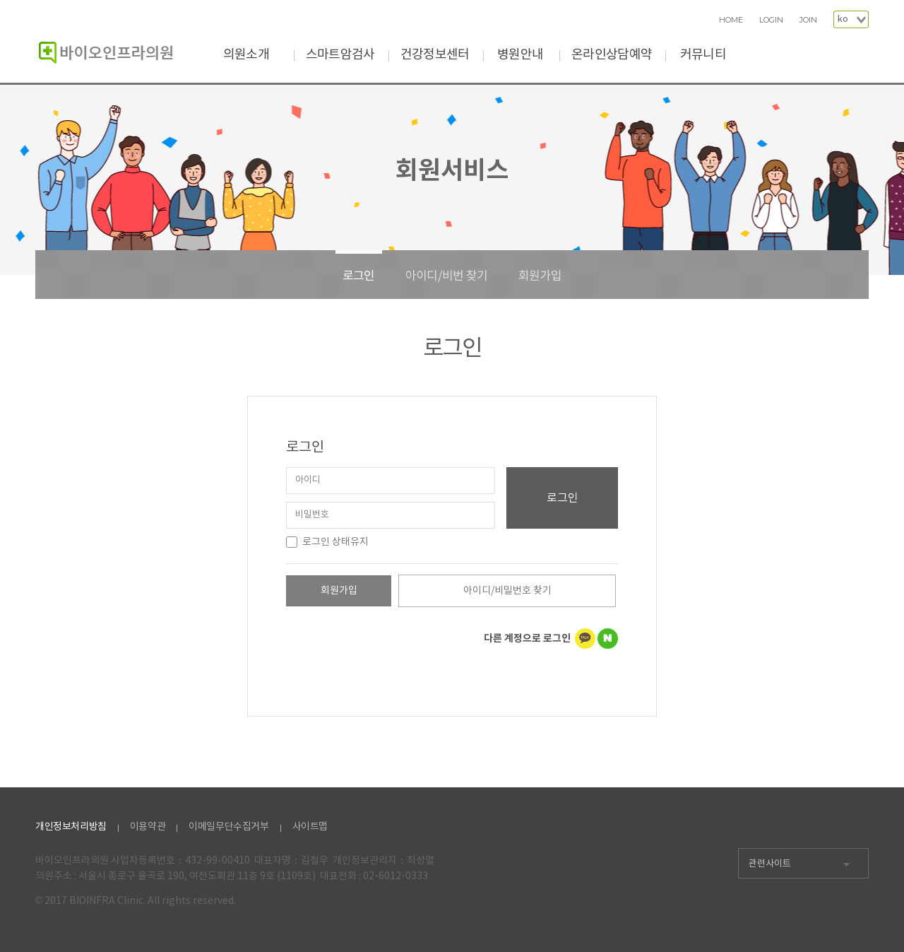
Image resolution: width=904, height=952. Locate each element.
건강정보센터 (435, 54)
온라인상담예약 (611, 54)
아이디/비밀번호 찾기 (507, 591)
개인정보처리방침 (71, 827)
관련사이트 (770, 864)
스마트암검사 (340, 54)
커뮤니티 (703, 54)
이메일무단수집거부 (228, 827)
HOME (731, 20)
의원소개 (246, 54)
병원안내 (520, 54)
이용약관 (147, 827)
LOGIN (771, 20)
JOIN (808, 20)
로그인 (359, 276)
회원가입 (539, 276)
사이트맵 (310, 827)
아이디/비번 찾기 (446, 276)
